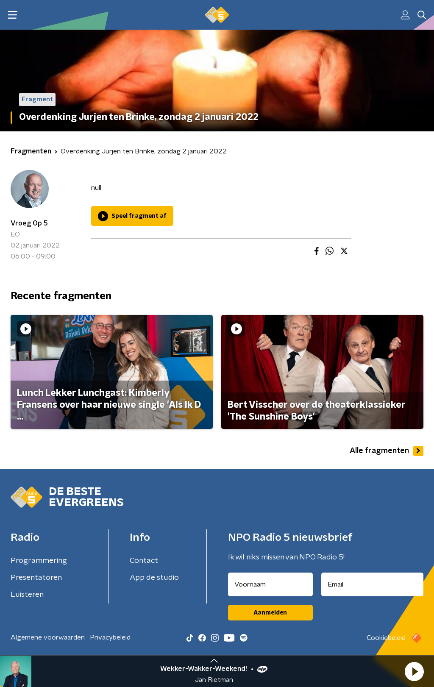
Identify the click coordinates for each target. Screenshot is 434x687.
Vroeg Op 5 (29, 223)
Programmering (39, 561)
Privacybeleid (110, 637)
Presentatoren (36, 577)
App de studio (154, 577)
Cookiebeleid (386, 637)
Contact (144, 561)
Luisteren (27, 594)
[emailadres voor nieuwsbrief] (372, 584)
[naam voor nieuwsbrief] (270, 584)
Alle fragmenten (386, 451)
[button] (414, 671)
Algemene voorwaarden (48, 637)
